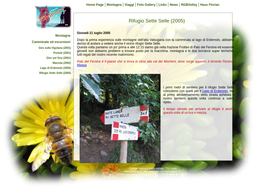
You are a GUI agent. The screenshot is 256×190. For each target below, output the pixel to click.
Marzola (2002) (62, 62)
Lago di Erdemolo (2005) (55, 67)
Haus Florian (210, 5)
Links (162, 5)
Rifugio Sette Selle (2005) (55, 73)
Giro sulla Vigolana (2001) (55, 47)
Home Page (95, 5)
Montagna (62, 35)
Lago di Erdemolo (215, 91)
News (174, 5)
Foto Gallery (146, 5)
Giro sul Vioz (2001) (58, 57)
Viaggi (129, 5)
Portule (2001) (62, 52)
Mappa (82, 65)
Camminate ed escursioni (51, 42)
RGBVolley (189, 5)
